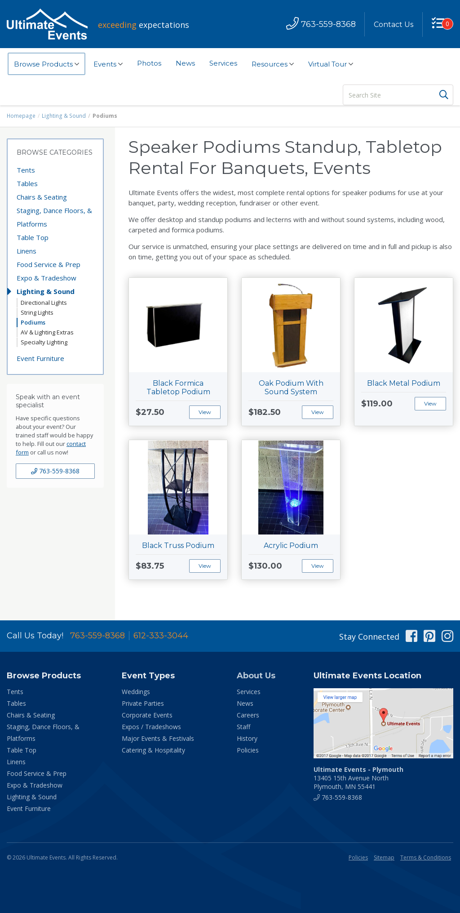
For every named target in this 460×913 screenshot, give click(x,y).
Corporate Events (147, 715)
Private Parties (143, 703)
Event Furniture (40, 358)
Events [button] (108, 64)
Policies (248, 750)
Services (223, 63)
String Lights (37, 312)
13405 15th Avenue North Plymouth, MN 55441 (358, 778)
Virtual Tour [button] (330, 64)
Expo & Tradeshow (46, 277)
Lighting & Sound (63, 116)
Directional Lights (44, 302)
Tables (27, 183)
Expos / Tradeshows (151, 726)
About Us (256, 676)
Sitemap (384, 857)
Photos (149, 63)
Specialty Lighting (44, 342)
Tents (26, 169)
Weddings (136, 691)
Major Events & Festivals (158, 738)
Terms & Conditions (425, 857)
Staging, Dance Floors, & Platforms (54, 217)
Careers (248, 715)
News (185, 63)
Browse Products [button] (46, 64)
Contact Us (393, 24)
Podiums (33, 322)
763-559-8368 (55, 471)
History (247, 738)
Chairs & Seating (42, 196)
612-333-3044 (160, 636)
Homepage (21, 116)
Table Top (33, 237)
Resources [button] (273, 64)
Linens (26, 250)
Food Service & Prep (48, 264)
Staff (243, 726)
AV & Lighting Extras (47, 332)
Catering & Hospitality (153, 750)
